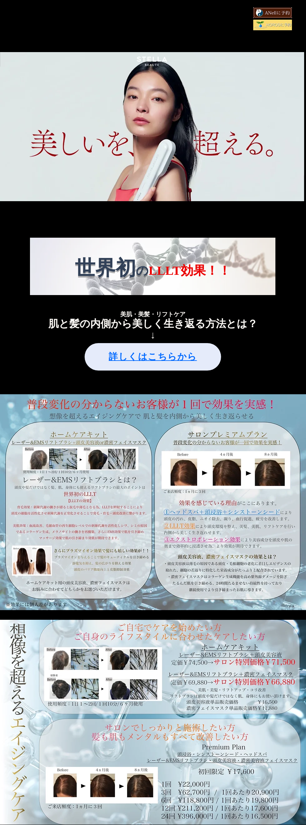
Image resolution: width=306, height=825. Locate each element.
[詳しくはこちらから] (153, 357)
